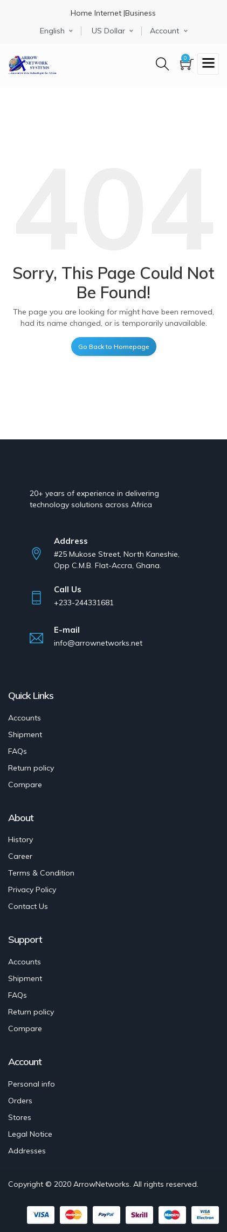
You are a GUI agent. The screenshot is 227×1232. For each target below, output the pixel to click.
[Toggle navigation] (208, 64)
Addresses (27, 1151)
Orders (20, 1100)
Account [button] (164, 31)
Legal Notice (30, 1134)
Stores (19, 1117)
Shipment (25, 734)
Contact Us (28, 906)
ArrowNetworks (101, 1184)
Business (140, 13)
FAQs (17, 751)
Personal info (31, 1084)
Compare (25, 784)
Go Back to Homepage (113, 346)
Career (20, 856)
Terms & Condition (41, 873)
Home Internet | (98, 13)
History (20, 839)
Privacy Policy (32, 889)
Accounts (24, 718)
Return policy (31, 768)
